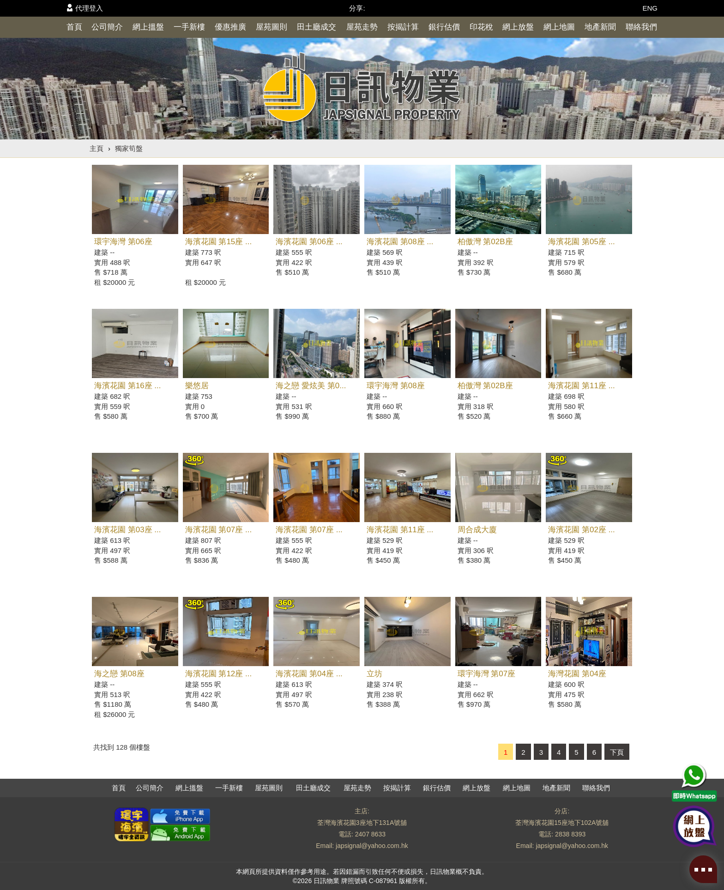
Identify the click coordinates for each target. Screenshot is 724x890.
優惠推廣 (230, 27)
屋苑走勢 (362, 27)
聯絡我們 (641, 27)
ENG (650, 8)
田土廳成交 (316, 27)
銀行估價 (444, 27)
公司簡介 (107, 27)
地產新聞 (600, 27)
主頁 (96, 148)
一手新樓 (189, 27)
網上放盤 (518, 27)
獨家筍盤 (129, 148)
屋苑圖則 (271, 27)
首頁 (74, 27)
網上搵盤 (148, 27)
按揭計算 (403, 27)
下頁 (617, 752)
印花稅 (481, 27)
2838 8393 (570, 834)
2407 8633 (370, 834)
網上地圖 (559, 27)
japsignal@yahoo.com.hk (372, 845)
